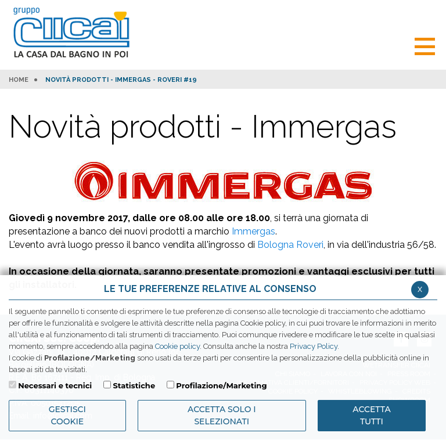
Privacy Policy (313, 346)
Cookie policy (177, 346)
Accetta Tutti (371, 415)
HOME (18, 80)
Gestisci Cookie (67, 415)
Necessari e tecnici (55, 385)
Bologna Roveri (290, 244)
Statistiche (134, 385)
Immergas (253, 231)
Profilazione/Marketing (221, 385)
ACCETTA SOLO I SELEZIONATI (222, 415)
